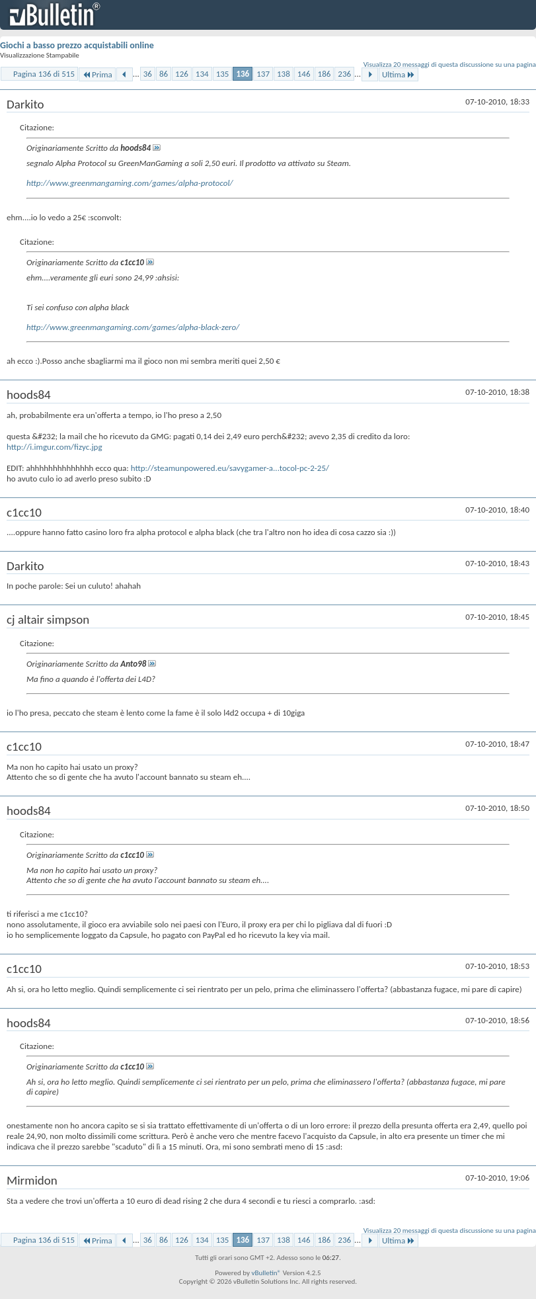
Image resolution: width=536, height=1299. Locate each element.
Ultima (398, 74)
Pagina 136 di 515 (44, 74)
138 (283, 74)
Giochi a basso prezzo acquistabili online (77, 45)
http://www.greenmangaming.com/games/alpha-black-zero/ (132, 327)
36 (147, 74)
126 (181, 74)
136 (242, 74)
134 (202, 74)
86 (163, 74)
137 (263, 74)
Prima (97, 74)
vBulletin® (266, 1273)
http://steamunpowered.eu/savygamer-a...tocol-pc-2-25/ (230, 468)
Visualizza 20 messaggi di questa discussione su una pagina (450, 64)
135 (222, 74)
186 (324, 74)
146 (304, 74)
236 (344, 74)
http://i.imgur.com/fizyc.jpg (54, 447)
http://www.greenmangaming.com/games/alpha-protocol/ (129, 183)
